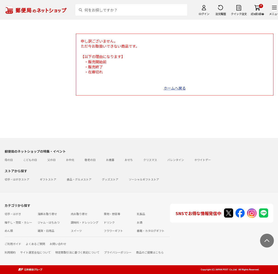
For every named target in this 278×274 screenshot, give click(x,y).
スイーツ (76, 231)
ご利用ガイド (13, 244)
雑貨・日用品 (46, 231)
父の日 (51, 160)
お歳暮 (110, 160)
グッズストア (110, 179)
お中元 (70, 160)
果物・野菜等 (112, 214)
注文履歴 (220, 14)
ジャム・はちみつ (49, 222)
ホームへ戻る (175, 88)
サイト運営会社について (35, 252)
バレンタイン (175, 160)
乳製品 (141, 214)
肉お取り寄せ (79, 214)
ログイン (204, 14)
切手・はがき (13, 214)
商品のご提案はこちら (150, 252)
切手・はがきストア (17, 179)
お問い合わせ (58, 244)
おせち (129, 160)
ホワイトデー (202, 160)
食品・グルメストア (79, 179)
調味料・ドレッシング (84, 222)
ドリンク (109, 222)
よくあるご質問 (35, 244)
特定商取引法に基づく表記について (77, 252)
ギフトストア (48, 179)
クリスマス (150, 160)
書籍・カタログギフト (150, 231)
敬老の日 (90, 160)
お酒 (139, 222)
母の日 (9, 160)
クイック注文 (239, 14)
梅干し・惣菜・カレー (18, 222)
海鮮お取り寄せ (47, 214)
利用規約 (10, 252)
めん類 (9, 231)
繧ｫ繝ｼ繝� (257, 14)
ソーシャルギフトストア (144, 179)
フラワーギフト (113, 231)
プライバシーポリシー (118, 252)
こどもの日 (30, 160)
